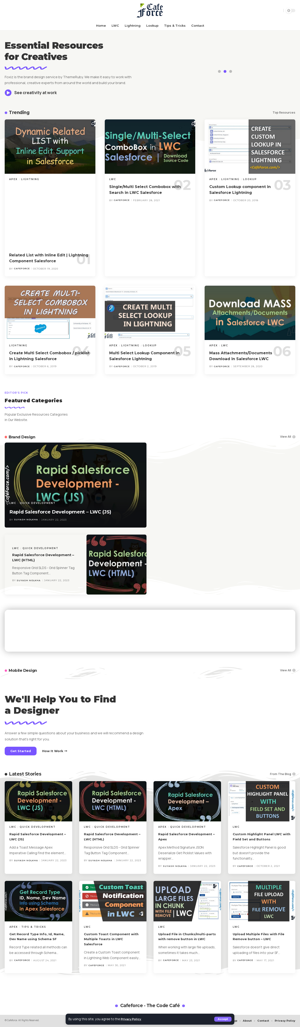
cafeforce (22, 268)
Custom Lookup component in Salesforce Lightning (244, 189)
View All (285, 436)
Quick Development (38, 494)
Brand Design (24, 437)
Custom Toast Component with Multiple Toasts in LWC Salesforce (110, 939)
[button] (222, 1019)
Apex (13, 179)
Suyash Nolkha (26, 519)
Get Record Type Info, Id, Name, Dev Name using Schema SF (33, 939)
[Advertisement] (54, 216)
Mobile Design (25, 670)
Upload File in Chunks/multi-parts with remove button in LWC (185, 939)
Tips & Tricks (33, 926)
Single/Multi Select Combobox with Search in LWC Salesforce (145, 189)
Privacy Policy (132, 1019)
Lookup (250, 179)
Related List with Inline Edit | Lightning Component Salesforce (48, 257)
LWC (112, 179)
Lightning (30, 179)
